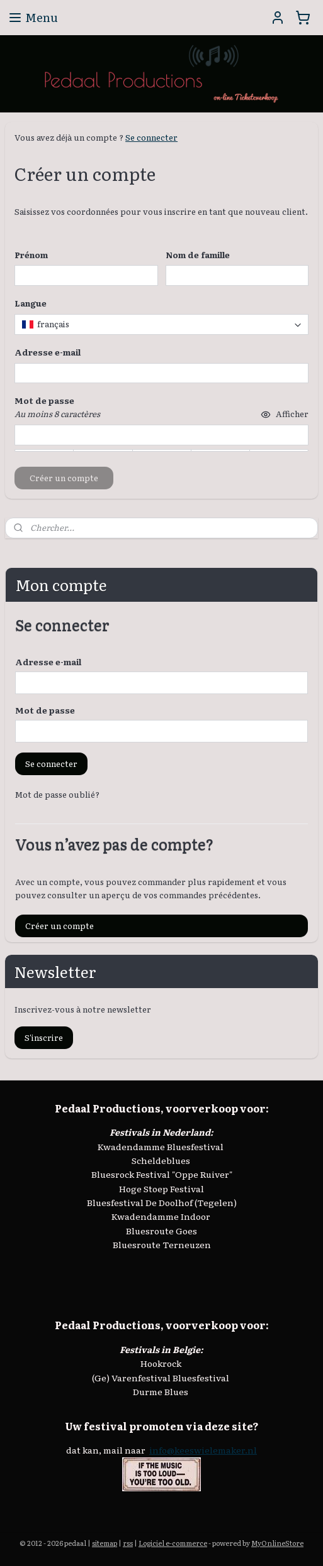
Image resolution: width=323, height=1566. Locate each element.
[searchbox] (161, 324)
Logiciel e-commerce (173, 1543)
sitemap (104, 1543)
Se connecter (151, 137)
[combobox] (161, 324)
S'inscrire (44, 1037)
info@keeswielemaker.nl (203, 1450)
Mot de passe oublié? (57, 794)
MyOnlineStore (277, 1543)
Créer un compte (59, 926)
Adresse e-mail (48, 662)
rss (128, 1543)
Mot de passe (45, 710)
